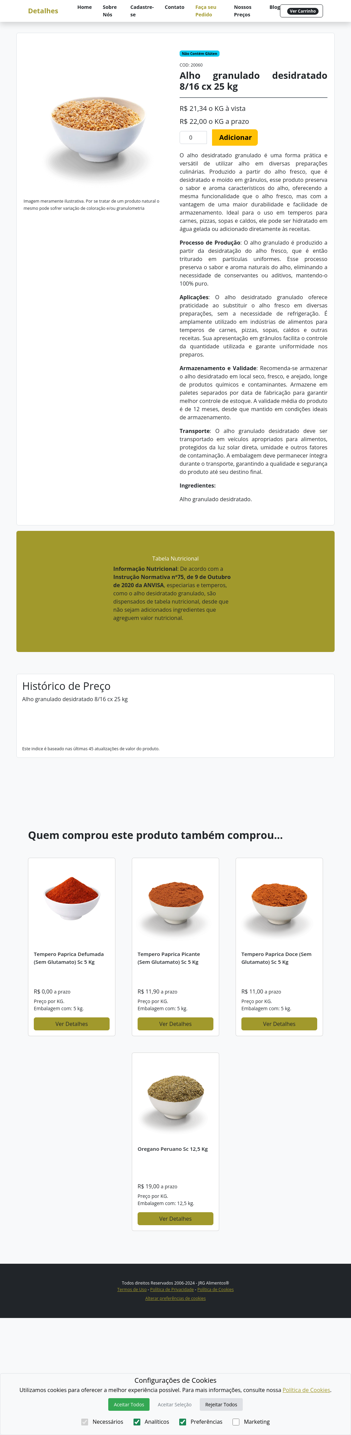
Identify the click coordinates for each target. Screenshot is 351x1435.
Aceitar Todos (129, 1404)
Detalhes (43, 10)
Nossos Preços (242, 11)
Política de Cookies (306, 1390)
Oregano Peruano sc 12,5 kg (173, 1265)
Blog (274, 7)
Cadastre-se (142, 11)
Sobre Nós (110, 11)
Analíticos (151, 1421)
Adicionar (235, 137)
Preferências (200, 1421)
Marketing (251, 1421)
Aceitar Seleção (175, 1404)
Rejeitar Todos (221, 1404)
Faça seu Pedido (205, 11)
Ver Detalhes (72, 1141)
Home (84, 7)
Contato (175, 7)
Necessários (102, 1421)
